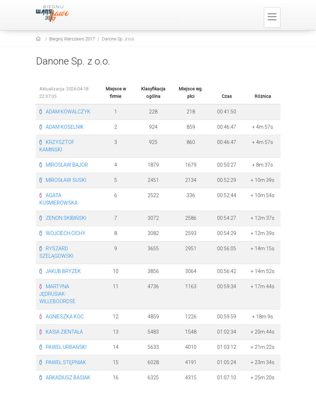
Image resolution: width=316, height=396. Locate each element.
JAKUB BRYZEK (63, 271)
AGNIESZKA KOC (65, 316)
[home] (39, 38)
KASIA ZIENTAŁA (64, 332)
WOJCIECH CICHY (65, 233)
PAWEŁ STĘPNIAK (66, 362)
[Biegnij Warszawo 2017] (57, 14)
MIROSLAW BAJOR (67, 165)
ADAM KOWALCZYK (68, 112)
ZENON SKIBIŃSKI (66, 218)
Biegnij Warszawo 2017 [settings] (72, 38)
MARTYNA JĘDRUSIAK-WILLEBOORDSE (57, 294)
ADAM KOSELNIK (65, 127)
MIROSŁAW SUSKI (66, 180)
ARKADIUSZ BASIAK (68, 377)
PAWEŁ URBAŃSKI (66, 347)
